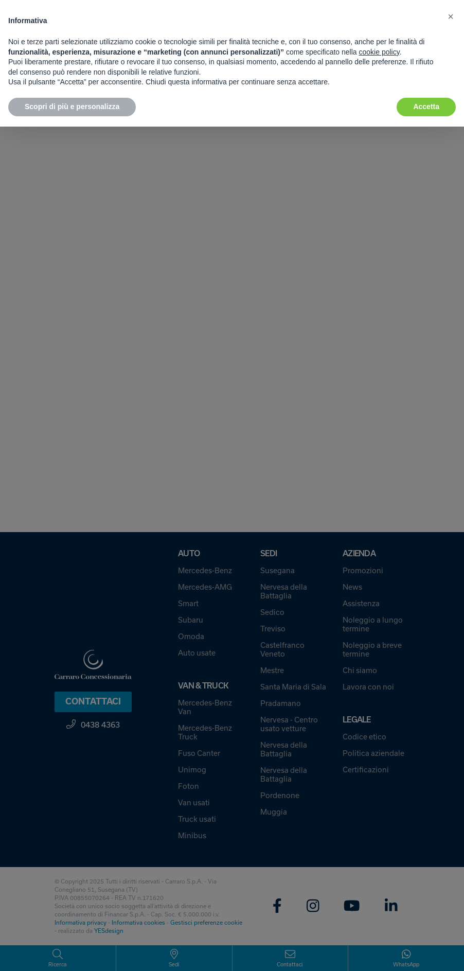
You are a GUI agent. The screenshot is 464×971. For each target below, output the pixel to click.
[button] (450, 16)
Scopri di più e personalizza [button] (72, 106)
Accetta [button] (426, 106)
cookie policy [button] (379, 52)
